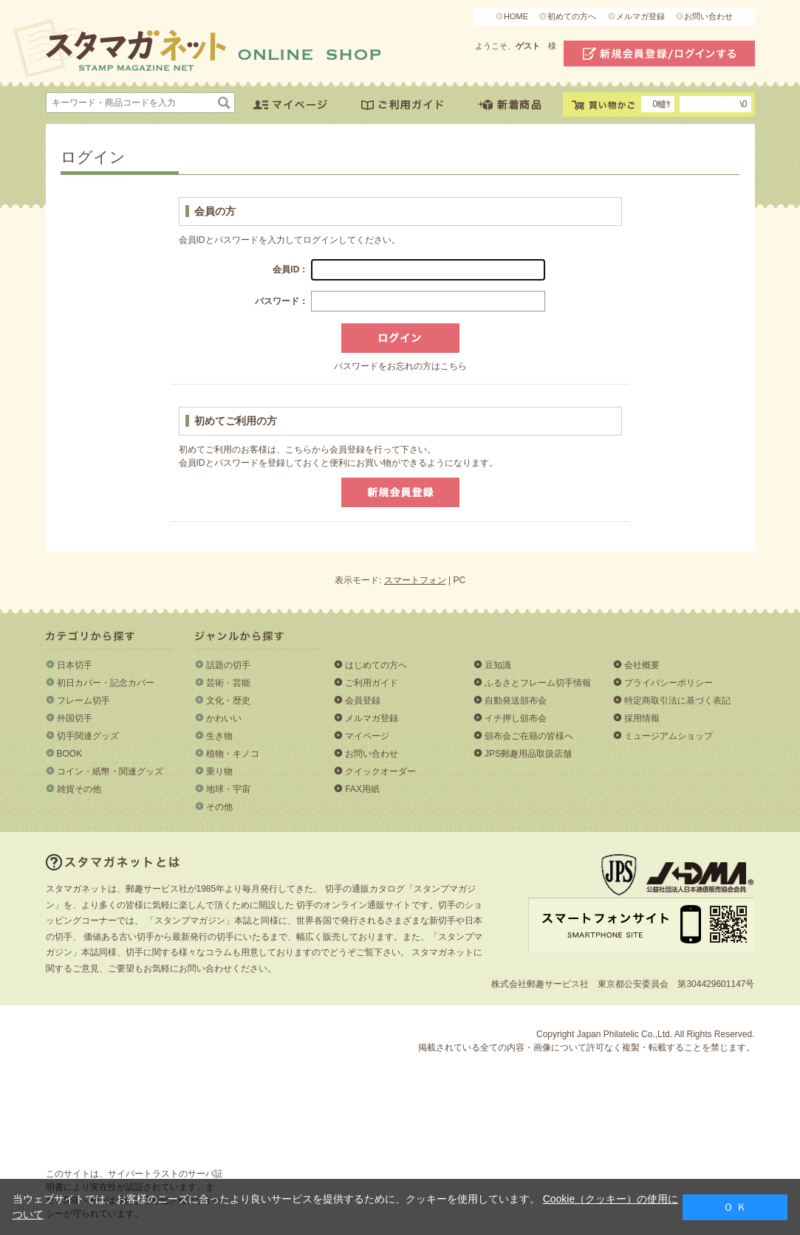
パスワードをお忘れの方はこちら (400, 366)
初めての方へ (571, 16)
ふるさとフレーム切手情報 (538, 683)
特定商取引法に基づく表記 (677, 700)
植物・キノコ (232, 754)
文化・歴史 (228, 700)
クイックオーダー (380, 771)
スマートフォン (415, 580)
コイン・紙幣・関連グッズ (110, 771)
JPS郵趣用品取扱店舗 (528, 754)
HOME (516, 16)
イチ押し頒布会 (516, 718)
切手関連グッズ (88, 736)
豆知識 (498, 665)
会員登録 (362, 700)
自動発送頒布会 (516, 700)
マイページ (367, 736)
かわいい (224, 718)
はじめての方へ (376, 665)
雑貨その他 (79, 789)
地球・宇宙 (228, 789)
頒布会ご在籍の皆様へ (529, 736)
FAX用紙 (362, 789)
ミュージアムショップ (668, 736)
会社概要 (642, 665)
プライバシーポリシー (668, 683)
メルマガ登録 (640, 16)
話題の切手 (228, 665)
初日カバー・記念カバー (105, 683)
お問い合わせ (708, 16)
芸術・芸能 (228, 683)
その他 (219, 807)
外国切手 (74, 718)
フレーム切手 (83, 700)
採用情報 (642, 718)
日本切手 (74, 665)
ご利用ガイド (371, 683)
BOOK (70, 754)
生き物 (219, 736)
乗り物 (219, 771)
